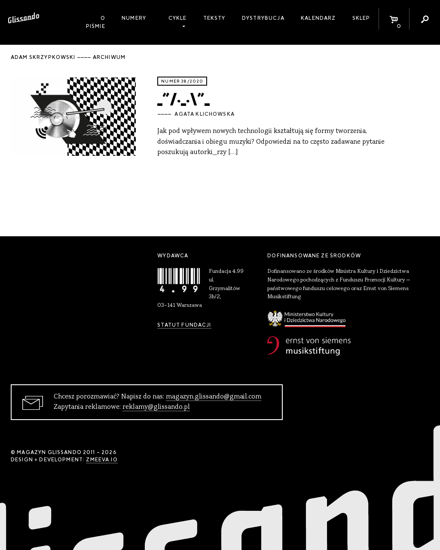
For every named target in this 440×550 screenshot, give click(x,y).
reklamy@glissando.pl (156, 407)
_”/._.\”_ (183, 97)
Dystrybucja (263, 18)
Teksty (214, 18)
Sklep (361, 18)
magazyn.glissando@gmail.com (213, 396)
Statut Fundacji (184, 325)
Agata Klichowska (204, 114)
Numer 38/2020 (182, 81)
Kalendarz (318, 18)
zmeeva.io (101, 460)
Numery (134, 18)
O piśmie (95, 22)
